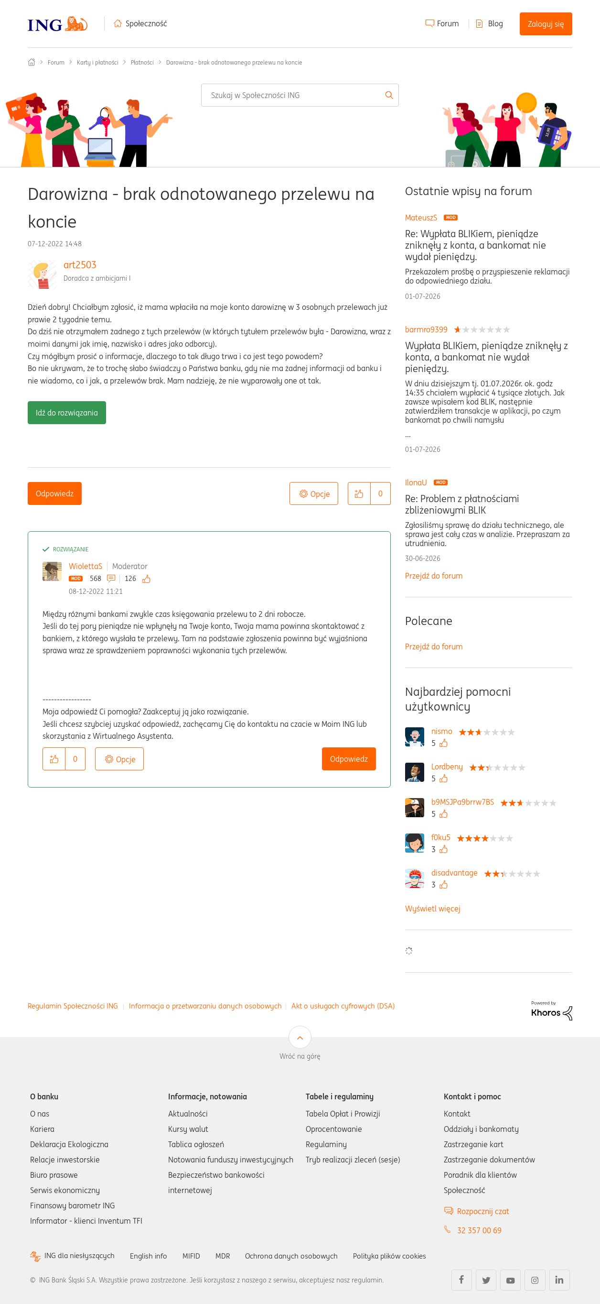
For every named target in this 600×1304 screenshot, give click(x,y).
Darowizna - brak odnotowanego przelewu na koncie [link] (234, 62)
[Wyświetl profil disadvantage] (456, 872)
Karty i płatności (97, 62)
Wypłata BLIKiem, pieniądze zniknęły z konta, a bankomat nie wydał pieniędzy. (486, 357)
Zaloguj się (546, 24)
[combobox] (300, 95)
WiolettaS (85, 566)
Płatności (142, 62)
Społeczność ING (31, 62)
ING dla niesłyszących (81, 1255)
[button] (359, 493)
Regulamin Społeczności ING (73, 1005)
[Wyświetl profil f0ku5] (443, 837)
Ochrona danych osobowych (299, 1255)
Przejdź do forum (434, 576)
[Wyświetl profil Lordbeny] (449, 766)
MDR (228, 1255)
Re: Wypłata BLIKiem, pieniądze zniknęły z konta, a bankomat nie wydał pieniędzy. (475, 245)
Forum (448, 23)
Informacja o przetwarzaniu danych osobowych (205, 1005)
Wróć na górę (300, 1056)
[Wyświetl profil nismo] (444, 731)
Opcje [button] (320, 494)
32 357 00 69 (479, 1230)
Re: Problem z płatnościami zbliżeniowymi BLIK (462, 504)
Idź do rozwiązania (67, 412)
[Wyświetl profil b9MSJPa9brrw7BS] (465, 802)
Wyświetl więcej (433, 908)
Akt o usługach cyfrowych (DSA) (343, 1005)
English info (152, 1255)
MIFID (197, 1255)
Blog (495, 23)
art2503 (80, 265)
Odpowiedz (55, 493)
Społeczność (146, 23)
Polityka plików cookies (402, 1255)
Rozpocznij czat (483, 1211)
